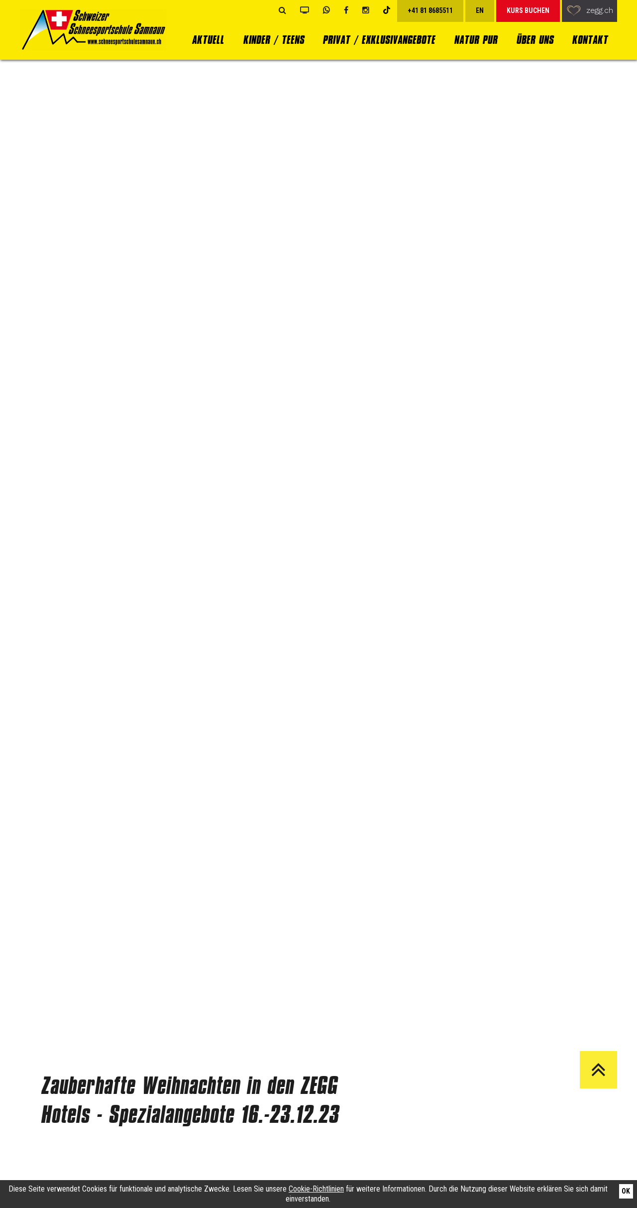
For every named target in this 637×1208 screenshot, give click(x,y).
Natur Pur (475, 39)
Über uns (534, 39)
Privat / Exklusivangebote (378, 39)
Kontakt (590, 39)
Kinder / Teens (273, 39)
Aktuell (208, 39)
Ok (626, 1191)
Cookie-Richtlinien (316, 1189)
